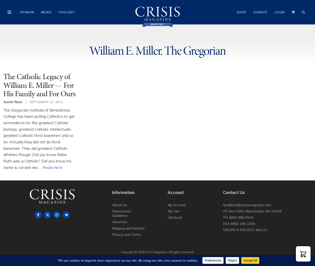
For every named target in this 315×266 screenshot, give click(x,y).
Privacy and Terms (126, 234)
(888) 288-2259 (242, 223)
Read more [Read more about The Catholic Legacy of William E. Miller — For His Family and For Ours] (52, 167)
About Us (119, 205)
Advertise (119, 222)
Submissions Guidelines (121, 213)
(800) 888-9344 (241, 217)
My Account (177, 205)
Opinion (27, 12)
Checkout (175, 217)
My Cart (174, 211)
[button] (303, 254)
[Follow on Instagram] (56, 214)
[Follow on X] (47, 214)
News (46, 12)
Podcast (67, 12)
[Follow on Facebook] (38, 214)
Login (280, 12)
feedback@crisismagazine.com (247, 205)
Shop (241, 12)
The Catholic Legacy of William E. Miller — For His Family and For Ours (39, 85)
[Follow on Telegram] (66, 214)
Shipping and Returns (128, 228)
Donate (260, 12)
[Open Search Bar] (303, 12)
